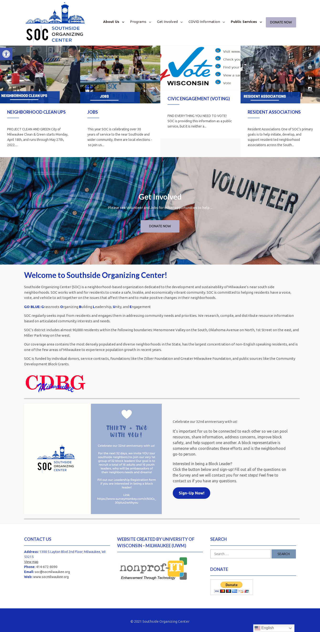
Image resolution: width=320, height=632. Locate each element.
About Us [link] (111, 22)
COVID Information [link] (204, 22)
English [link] (264, 628)
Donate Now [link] (281, 22)
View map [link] (31, 562)
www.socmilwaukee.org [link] (51, 577)
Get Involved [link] (167, 22)
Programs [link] (138, 22)
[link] (6, 54)
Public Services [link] (244, 22)
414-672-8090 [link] (47, 567)
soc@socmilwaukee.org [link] (52, 572)
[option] (40, 101)
